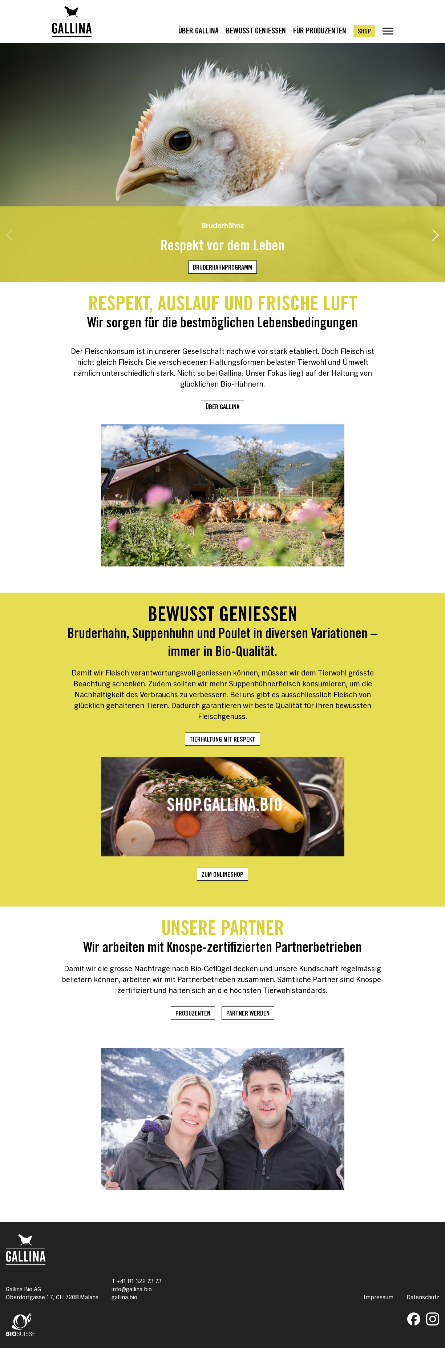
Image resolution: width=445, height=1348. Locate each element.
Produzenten (192, 1014)
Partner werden (248, 1014)
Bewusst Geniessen (256, 32)
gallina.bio (124, 1296)
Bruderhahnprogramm (222, 268)
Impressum (378, 1296)
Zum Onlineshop (222, 875)
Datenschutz (422, 1296)
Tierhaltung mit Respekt (222, 740)
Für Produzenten (319, 32)
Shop (364, 32)
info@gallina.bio (132, 1288)
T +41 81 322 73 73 (137, 1280)
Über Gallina (198, 32)
